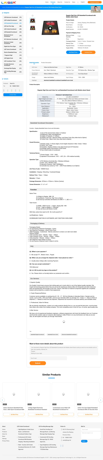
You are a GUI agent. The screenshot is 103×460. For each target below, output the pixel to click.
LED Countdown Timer (13, 61)
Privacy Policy (5, 441)
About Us (4, 434)
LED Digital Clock (13, 58)
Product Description (46, 62)
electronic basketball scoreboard (69, 334)
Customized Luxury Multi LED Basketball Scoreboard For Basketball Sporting (61, 409)
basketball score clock (53, 334)
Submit (37, 363)
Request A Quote (94, 2)
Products (4, 431)
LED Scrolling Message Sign (13, 72)
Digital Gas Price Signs (13, 46)
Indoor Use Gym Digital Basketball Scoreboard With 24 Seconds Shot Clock (88, 409)
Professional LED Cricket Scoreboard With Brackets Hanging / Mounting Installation (26, 439)
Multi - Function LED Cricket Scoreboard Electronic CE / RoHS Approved (26, 447)
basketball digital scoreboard (37, 334)
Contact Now (13, 94)
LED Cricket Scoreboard (13, 29)
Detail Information (34, 62)
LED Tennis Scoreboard (13, 49)
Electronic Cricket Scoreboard (13, 43)
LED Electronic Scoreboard (13, 17)
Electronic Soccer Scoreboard (13, 35)
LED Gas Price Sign (13, 26)
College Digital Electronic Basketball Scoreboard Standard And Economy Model (37, 409)
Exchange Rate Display (13, 68)
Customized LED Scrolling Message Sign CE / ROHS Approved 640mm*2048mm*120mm (47, 439)
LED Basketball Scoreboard (13, 23)
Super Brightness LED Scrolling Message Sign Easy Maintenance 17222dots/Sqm (48, 447)
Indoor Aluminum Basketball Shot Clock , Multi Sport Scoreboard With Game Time (13, 409)
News (3, 436)
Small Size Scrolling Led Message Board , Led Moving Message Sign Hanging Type (47, 432)
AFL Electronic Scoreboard (13, 39)
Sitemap (4, 438)
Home (3, 429)
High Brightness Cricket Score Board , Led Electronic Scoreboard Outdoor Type (26, 432)
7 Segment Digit (13, 55)
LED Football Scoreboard (13, 20)
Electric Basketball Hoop (13, 52)
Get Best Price (73, 52)
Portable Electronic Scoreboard (13, 64)
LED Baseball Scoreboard (13, 32)
